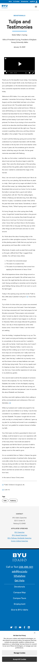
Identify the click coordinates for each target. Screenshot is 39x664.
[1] (27, 296)
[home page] (5, 6)
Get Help (19, 580)
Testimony (13, 500)
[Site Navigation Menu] (36, 7)
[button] (34, 633)
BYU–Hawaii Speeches (19, 535)
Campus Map (19, 592)
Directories (24, 1)
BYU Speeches (19, 532)
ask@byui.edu (19, 571)
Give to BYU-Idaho (19, 609)
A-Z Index (16, 1)
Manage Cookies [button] (19, 653)
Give (10, 1)
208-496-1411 (26, 566)
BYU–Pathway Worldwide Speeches (19, 538)
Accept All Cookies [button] (19, 659)
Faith (5, 500)
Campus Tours (19, 598)
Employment (19, 604)
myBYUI (33, 1)
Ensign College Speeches (19, 541)
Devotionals (19, 15)
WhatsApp (19, 575)
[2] (10, 403)
